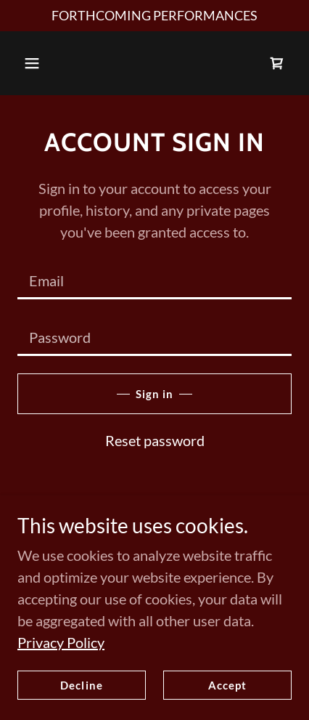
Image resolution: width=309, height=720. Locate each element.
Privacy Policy (60, 672)
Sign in (154, 393)
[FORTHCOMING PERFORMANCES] (154, 15)
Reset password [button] (155, 440)
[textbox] (154, 279)
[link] (277, 63)
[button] (31, 63)
